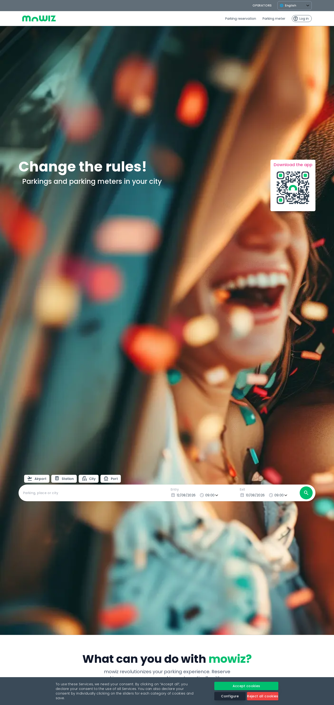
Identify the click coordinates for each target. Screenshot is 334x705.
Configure (230, 696)
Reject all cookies (262, 696)
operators (262, 5)
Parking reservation (240, 18)
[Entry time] (212, 495)
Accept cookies (246, 686)
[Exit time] (281, 495)
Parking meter (274, 18)
